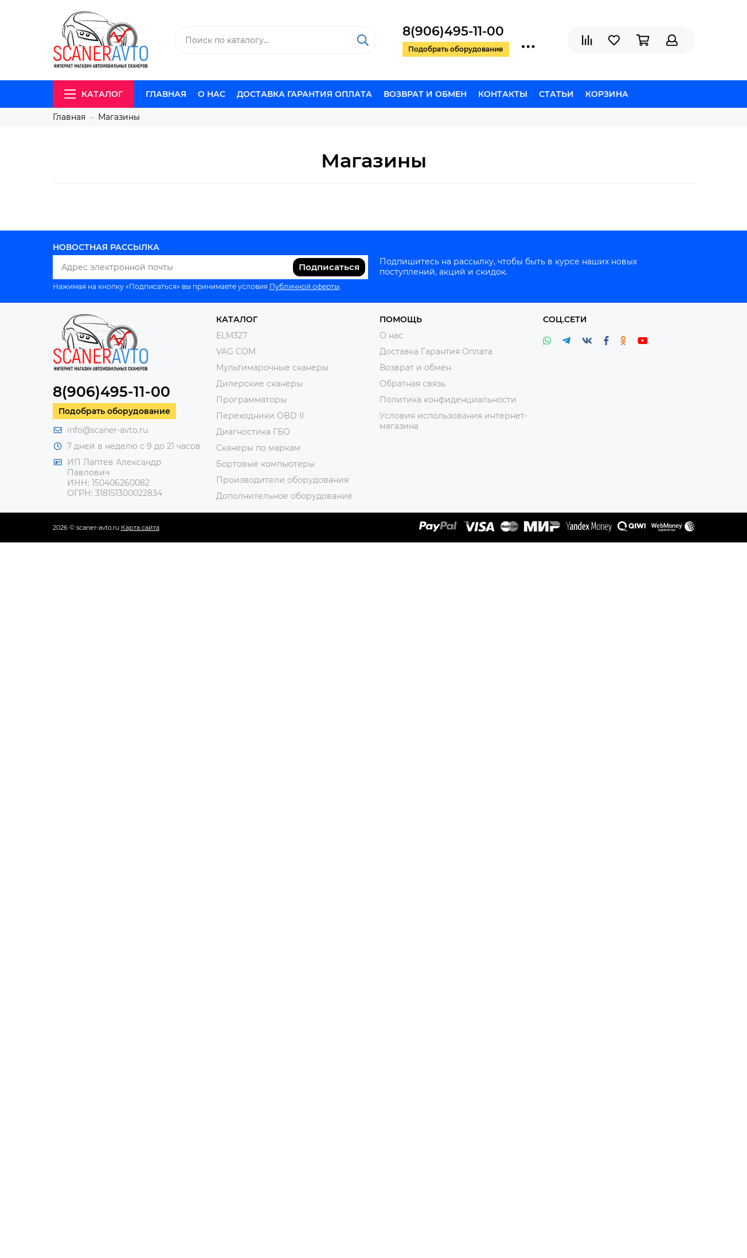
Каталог (93, 94)
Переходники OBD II (260, 416)
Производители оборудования (282, 480)
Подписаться (329, 266)
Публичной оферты (304, 286)
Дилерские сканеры (259, 383)
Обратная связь (412, 383)
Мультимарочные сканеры (272, 367)
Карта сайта (140, 527)
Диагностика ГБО (253, 432)
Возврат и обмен (425, 94)
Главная (166, 94)
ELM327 (231, 335)
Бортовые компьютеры (265, 464)
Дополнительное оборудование (284, 496)
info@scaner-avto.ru (107, 430)
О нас (211, 94)
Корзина (606, 94)
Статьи (556, 94)
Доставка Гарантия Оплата (304, 94)
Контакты (502, 94)
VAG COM (236, 351)
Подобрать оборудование (114, 411)
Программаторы (251, 399)
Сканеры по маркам (258, 448)
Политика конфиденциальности (448, 399)
